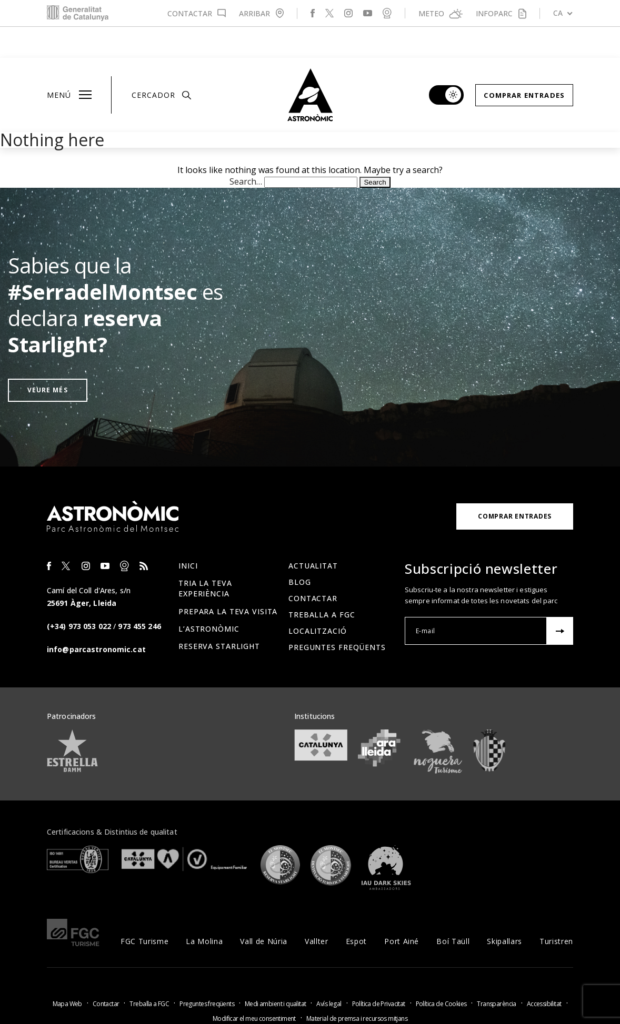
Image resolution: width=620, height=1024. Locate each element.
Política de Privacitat (378, 972)
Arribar (254, 13)
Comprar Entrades (524, 64)
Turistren (556, 910)
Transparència (496, 972)
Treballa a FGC (321, 584)
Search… (245, 150)
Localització (317, 600)
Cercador (161, 64)
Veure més (47, 358)
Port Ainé (401, 910)
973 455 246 (139, 595)
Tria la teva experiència (205, 557)
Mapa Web (67, 972)
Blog (299, 551)
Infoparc (494, 13)
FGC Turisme (144, 910)
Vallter (316, 910)
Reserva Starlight (219, 615)
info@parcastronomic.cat (96, 618)
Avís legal (328, 972)
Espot (356, 910)
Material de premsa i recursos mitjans (356, 987)
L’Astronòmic (208, 598)
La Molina (204, 910)
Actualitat (313, 535)
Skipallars (504, 910)
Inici (187, 535)
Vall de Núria (263, 910)
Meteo (431, 13)
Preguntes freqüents (337, 616)
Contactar (189, 13)
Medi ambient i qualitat (275, 972)
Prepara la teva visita (227, 580)
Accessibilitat (544, 972)
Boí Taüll (452, 910)
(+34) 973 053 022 (79, 595)
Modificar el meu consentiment (254, 987)
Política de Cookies (441, 972)
